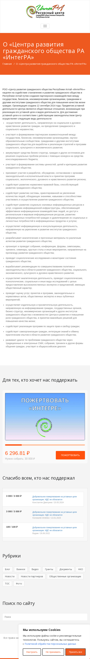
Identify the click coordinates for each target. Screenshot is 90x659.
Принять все (75, 652)
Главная (7, 63)
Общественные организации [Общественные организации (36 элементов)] (65, 576)
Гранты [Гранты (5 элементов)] (49, 569)
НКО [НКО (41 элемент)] (80, 569)
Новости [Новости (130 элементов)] (9, 576)
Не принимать (53, 652)
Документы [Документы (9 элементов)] (65, 569)
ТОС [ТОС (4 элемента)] (7, 583)
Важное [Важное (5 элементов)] (20, 569)
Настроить (31, 652)
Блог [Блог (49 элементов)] (7, 569)
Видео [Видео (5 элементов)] (35, 569)
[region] (54, 641)
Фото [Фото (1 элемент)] (19, 583)
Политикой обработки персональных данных (50, 643)
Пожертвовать (70, 455)
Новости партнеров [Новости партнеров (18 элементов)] (32, 576)
